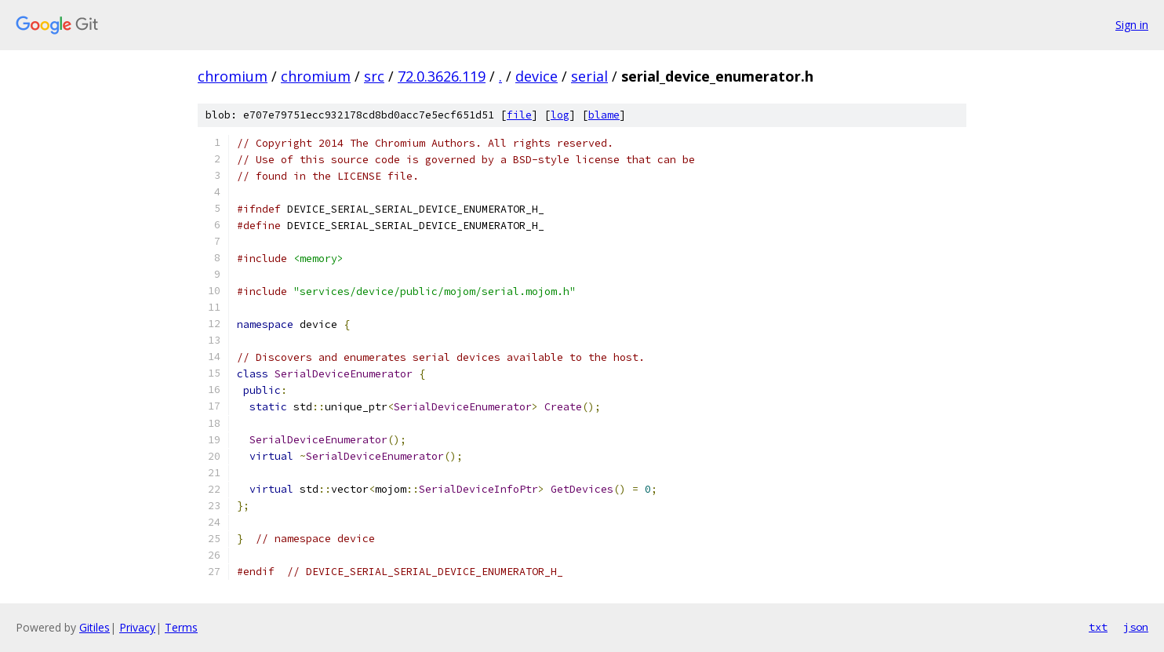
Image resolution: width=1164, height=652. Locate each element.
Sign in (1131, 24)
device (536, 76)
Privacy (137, 627)
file (519, 115)
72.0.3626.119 (442, 76)
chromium (232, 76)
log (560, 115)
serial (589, 76)
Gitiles (94, 627)
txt (1098, 627)
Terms (181, 627)
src (374, 76)
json (1135, 627)
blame (604, 115)
